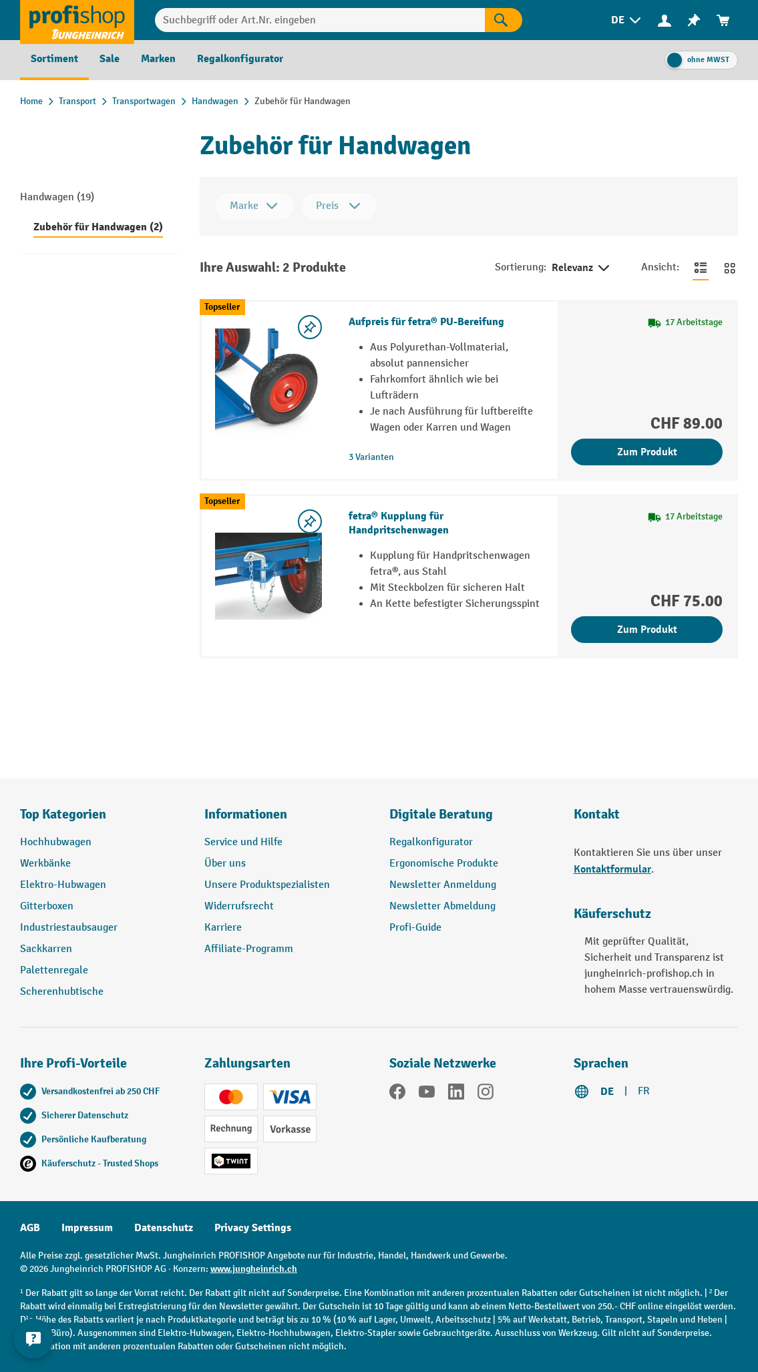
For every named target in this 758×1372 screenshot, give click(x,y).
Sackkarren (46, 949)
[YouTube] (427, 1094)
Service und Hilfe (243, 842)
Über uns (225, 863)
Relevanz (582, 268)
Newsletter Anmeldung (442, 885)
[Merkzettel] (694, 20)
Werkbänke (45, 863)
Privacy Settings (252, 1227)
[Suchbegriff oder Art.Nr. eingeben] (320, 20)
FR (644, 1091)
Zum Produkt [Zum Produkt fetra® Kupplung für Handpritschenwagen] (647, 629)
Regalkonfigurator (431, 842)
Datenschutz (163, 1227)
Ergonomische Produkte (443, 863)
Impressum (87, 1227)
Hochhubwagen (55, 842)
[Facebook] (397, 1094)
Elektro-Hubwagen (63, 885)
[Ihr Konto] (664, 20)
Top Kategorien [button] (63, 814)
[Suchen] (503, 20)
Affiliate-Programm (248, 949)
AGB (30, 1227)
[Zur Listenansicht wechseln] (701, 267)
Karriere (223, 927)
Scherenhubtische (62, 991)
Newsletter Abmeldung (442, 906)
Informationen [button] (245, 814)
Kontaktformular (612, 869)
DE (607, 1091)
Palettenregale (54, 970)
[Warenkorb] (723, 20)
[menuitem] (627, 20)
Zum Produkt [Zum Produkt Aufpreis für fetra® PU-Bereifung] (647, 452)
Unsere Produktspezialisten (267, 885)
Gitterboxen (46, 906)
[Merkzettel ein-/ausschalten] (310, 327)
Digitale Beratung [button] (441, 814)
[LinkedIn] (456, 1094)
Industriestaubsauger (69, 927)
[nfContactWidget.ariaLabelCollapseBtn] (33, 1339)
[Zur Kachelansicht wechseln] (730, 268)
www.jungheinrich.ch (253, 1269)
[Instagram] (486, 1094)
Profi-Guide (415, 927)
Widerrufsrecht (239, 906)
